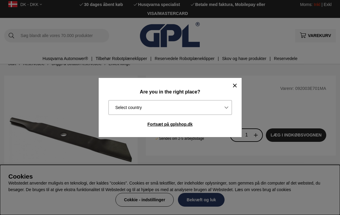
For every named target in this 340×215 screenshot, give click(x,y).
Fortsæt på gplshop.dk (170, 124)
